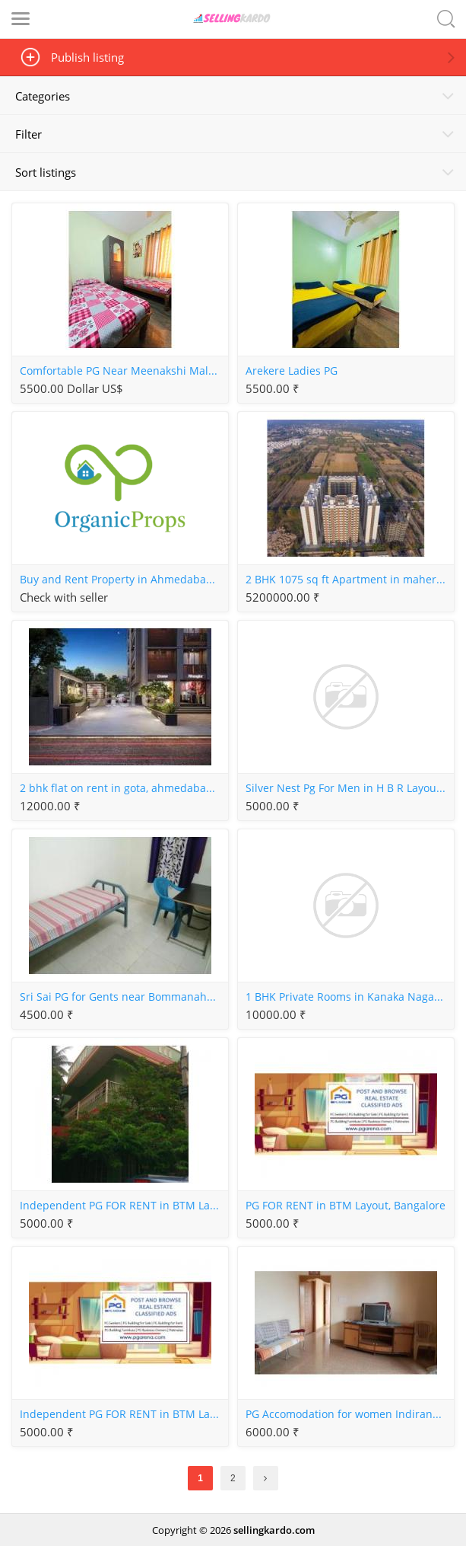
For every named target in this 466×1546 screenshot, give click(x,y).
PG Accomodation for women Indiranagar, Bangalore (349, 1414)
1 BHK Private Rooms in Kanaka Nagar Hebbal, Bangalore (349, 997)
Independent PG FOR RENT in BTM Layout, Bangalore (123, 1205)
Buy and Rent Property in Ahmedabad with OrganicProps (123, 579)
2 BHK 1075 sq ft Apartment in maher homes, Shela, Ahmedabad (349, 579)
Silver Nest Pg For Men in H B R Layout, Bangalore (349, 788)
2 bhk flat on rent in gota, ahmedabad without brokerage (123, 788)
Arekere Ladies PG (292, 371)
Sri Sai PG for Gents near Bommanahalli (121, 997)
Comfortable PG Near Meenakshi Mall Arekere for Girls (123, 371)
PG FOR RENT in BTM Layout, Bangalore (345, 1205)
